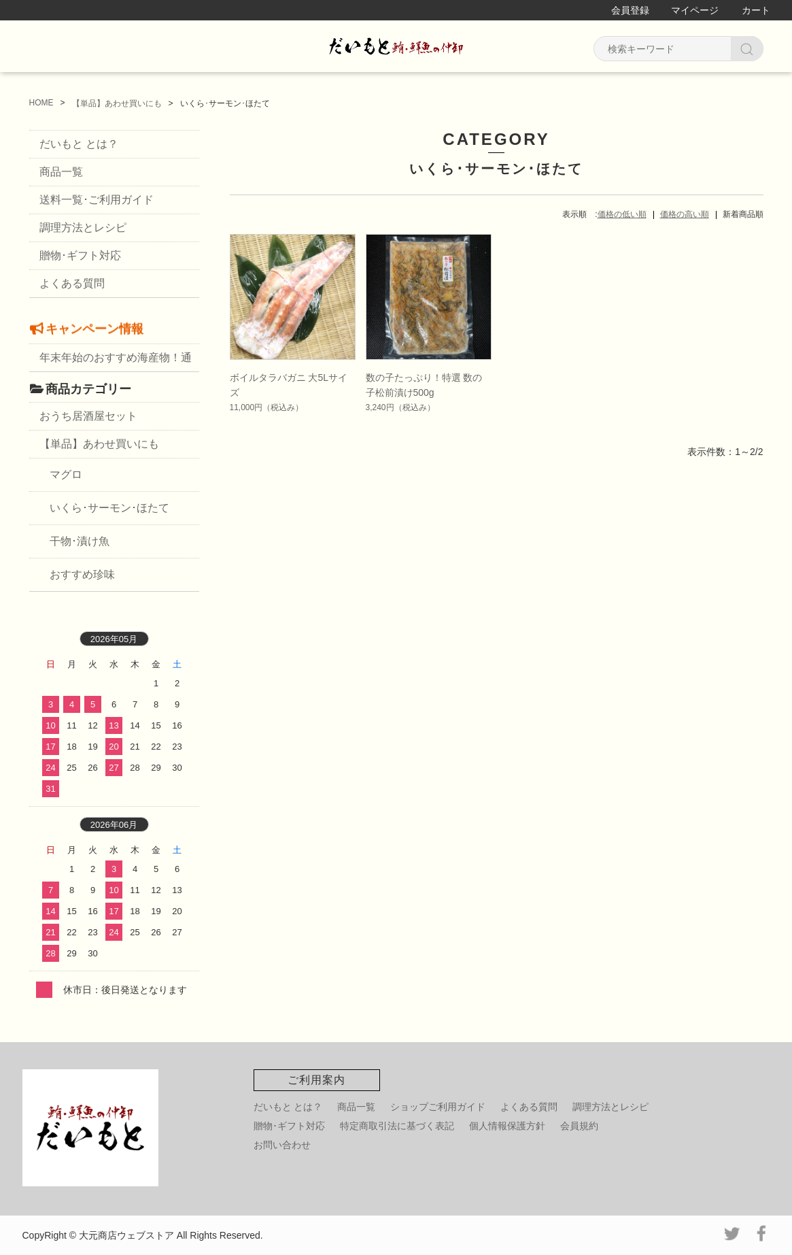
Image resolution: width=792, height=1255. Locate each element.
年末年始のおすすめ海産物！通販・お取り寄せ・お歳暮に (115, 361)
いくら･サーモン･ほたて (109, 508)
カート (756, 10)
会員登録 (630, 10)
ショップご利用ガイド (437, 1106)
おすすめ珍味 (82, 574)
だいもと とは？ (78, 144)
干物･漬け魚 (79, 541)
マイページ (695, 10)
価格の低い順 (622, 214)
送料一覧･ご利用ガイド (96, 199)
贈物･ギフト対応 (80, 255)
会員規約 (579, 1125)
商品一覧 (61, 172)
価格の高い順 (684, 214)
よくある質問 (72, 283)
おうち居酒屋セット (88, 416)
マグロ (66, 474)
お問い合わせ (282, 1144)
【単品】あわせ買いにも (99, 444)
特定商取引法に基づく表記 (397, 1125)
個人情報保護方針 (507, 1125)
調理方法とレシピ (82, 227)
